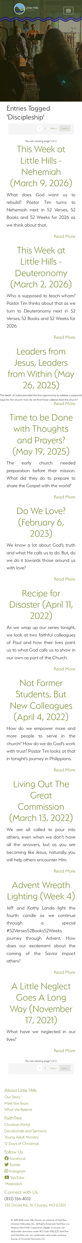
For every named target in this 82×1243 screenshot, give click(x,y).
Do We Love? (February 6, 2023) (41, 522)
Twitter (12, 1164)
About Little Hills (20, 1090)
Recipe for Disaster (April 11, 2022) (41, 604)
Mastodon (13, 1183)
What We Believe (18, 1109)
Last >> (65, 128)
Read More (64, 236)
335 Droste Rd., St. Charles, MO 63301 (35, 1205)
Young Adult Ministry (21, 1137)
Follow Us (13, 1152)
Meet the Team (16, 1103)
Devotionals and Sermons (25, 1131)
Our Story (12, 1097)
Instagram (15, 1171)
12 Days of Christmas (21, 1143)
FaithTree (13, 1118)
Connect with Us (21, 1192)
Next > (54, 128)
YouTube (14, 1177)
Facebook (15, 1158)
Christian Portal (17, 1124)
